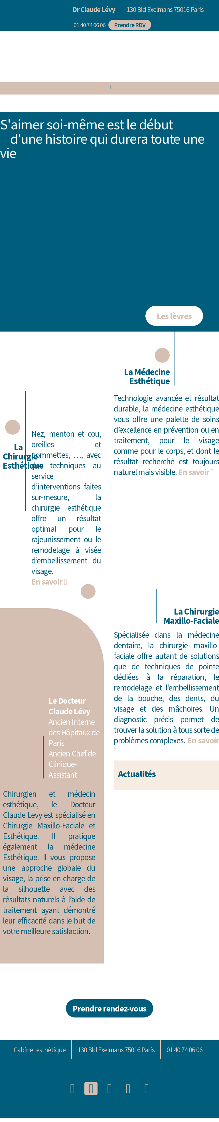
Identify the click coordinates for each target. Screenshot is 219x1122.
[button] (88, 25)
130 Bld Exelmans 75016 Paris (165, 9)
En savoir (49, 582)
